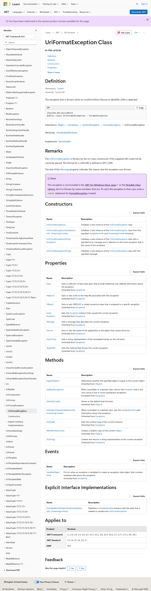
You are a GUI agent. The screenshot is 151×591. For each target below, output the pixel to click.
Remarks (51, 59)
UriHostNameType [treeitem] (14, 430)
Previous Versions (25, 589)
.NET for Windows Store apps (100, 184)
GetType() (50, 421)
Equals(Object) (52, 380)
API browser (69, 32)
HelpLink (50, 295)
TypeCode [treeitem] (10, 319)
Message (64, 169)
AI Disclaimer (8, 589)
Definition (51, 56)
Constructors (53, 63)
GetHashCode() (53, 401)
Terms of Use (106, 589)
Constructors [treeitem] (14, 416)
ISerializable (64, 141)
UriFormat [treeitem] (10, 400)
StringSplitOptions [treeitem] (14, 200)
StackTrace (51, 339)
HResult (49, 304)
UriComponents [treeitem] (13, 394)
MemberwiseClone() (55, 430)
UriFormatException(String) (58, 250)
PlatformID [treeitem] (11, 87)
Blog (39, 589)
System (60, 88)
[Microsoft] (5, 4)
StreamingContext (116, 233)
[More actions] (143, 32)
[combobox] (20, 36)
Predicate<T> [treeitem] (12, 97)
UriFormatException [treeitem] (17, 410)
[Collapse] (36, 30)
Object (61, 124)
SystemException (91, 124)
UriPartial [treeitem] (10, 452)
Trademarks (121, 589)
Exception (73, 124)
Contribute (51, 589)
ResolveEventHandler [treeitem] (15, 124)
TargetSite (50, 347)
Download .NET (139, 12)
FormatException (112, 124)
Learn (48, 32)
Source (49, 330)
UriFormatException (59, 158)
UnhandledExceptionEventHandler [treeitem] (21, 378)
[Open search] (137, 4)
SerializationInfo (96, 233)
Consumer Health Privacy (83, 589)
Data (48, 283)
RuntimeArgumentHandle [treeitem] (17, 130)
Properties (52, 67)
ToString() (50, 439)
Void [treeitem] (8, 553)
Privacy (63, 589)
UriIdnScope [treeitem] (11, 436)
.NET (57, 32)
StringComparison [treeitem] (14, 189)
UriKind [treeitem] (9, 441)
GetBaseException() (55, 389)
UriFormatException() (55, 224)
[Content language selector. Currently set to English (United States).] (15, 582)
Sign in (144, 3)
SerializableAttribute (66, 132)
